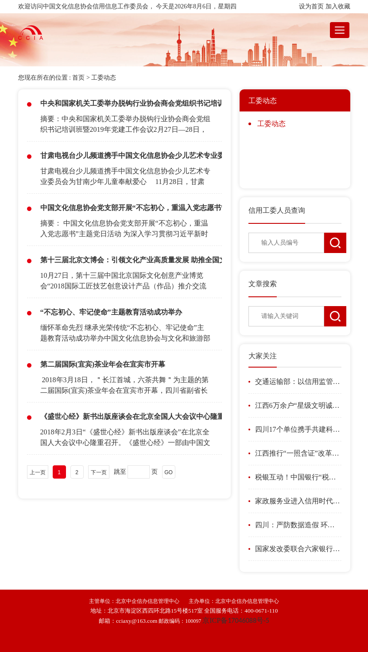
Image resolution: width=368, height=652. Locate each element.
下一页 (99, 472)
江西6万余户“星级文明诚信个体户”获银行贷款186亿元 (298, 405)
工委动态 (103, 77)
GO (168, 472)
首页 (78, 77)
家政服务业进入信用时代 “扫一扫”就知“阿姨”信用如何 (298, 501)
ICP (235, 620)
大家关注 (262, 356)
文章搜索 (262, 284)
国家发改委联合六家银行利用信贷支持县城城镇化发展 (298, 548)
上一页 (38, 472)
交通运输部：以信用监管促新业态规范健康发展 (298, 381)
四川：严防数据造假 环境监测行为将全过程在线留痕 (298, 525)
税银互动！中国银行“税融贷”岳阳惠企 (298, 477)
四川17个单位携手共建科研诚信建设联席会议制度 (298, 429)
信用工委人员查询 (276, 210)
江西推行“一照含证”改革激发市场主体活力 (298, 453)
